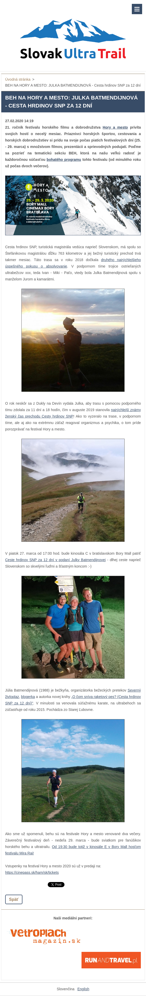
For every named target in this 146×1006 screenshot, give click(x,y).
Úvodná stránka (17, 79)
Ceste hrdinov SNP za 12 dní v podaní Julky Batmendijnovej (55, 560)
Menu (137, 9)
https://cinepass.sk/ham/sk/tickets (32, 872)
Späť (14, 899)
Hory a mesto (115, 127)
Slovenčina (66, 989)
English (83, 989)
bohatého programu (64, 159)
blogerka (28, 697)
